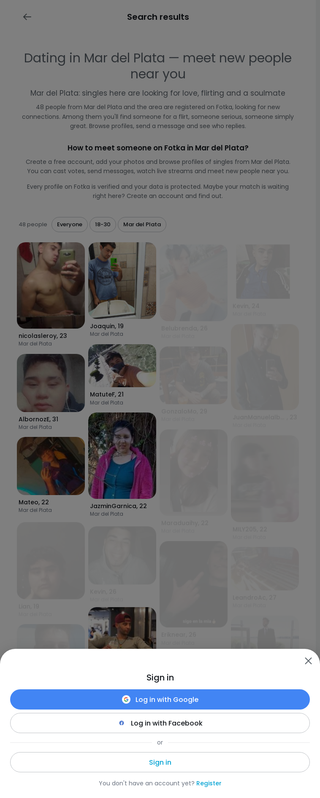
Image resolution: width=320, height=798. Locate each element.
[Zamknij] (308, 660)
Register (209, 783)
